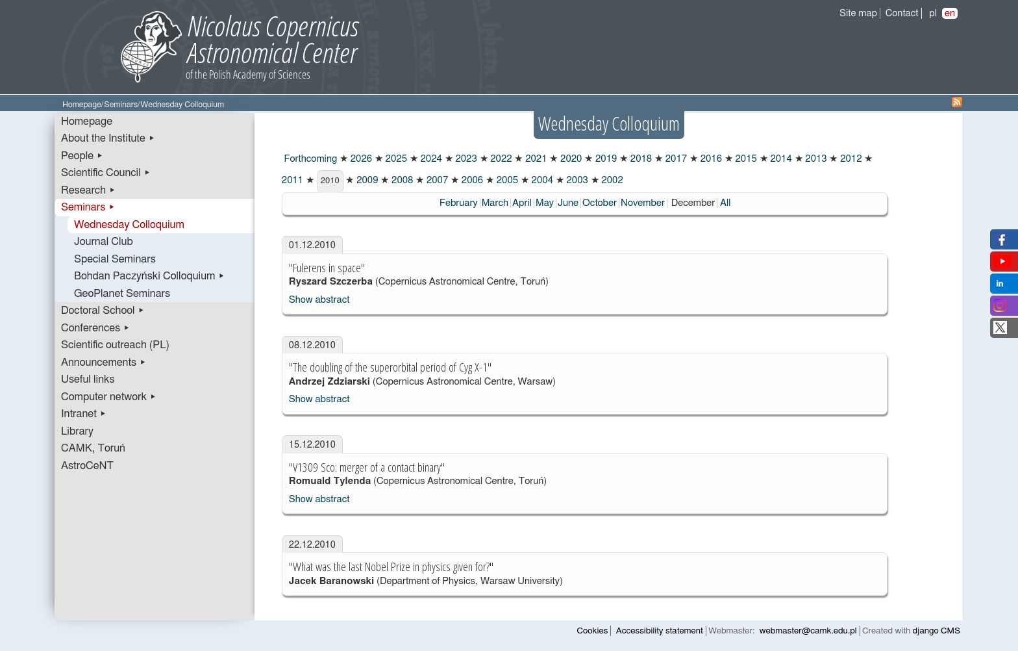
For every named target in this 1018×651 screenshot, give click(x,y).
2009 (366, 180)
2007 (436, 180)
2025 (395, 159)
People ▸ (82, 156)
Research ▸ (88, 190)
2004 (541, 180)
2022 (500, 159)
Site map (858, 13)
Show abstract (319, 300)
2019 (605, 159)
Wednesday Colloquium (129, 225)
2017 (675, 159)
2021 (535, 159)
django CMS (936, 630)
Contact (902, 13)
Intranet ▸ (83, 414)
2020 (570, 159)
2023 (465, 159)
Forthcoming (309, 159)
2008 (401, 180)
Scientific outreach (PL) (115, 345)
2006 (471, 180)
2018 (640, 159)
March (495, 203)
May (545, 203)
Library (77, 431)
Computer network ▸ (108, 397)
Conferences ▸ (95, 328)
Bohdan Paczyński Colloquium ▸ (149, 276)
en (950, 13)
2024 (430, 159)
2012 (850, 159)
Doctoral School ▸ (103, 310)
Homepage (81, 105)
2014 (780, 159)
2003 (576, 180)
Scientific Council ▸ (106, 173)
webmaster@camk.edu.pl (808, 630)
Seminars (121, 105)
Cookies (592, 630)
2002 (611, 180)
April (522, 203)
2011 (292, 180)
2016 (710, 159)
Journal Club (103, 241)
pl (933, 13)
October (599, 203)
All (725, 203)
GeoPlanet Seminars (122, 293)
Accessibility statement (659, 630)
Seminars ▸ (88, 207)
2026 (360, 159)
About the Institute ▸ (108, 138)
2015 (745, 159)
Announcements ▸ (103, 362)
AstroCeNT (87, 466)
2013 (815, 159)
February (459, 203)
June (568, 203)
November (643, 203)
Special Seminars (115, 259)
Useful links (88, 379)
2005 (506, 180)
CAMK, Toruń (93, 448)
